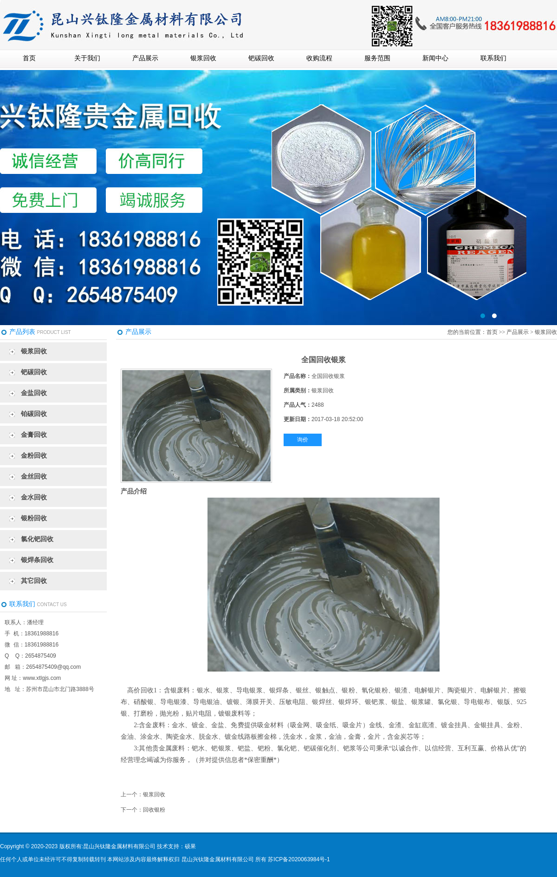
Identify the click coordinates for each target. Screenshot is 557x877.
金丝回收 (34, 476)
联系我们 (493, 58)
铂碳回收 (34, 413)
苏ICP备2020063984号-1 (299, 859)
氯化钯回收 (37, 539)
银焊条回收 (37, 560)
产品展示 (145, 58)
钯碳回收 (261, 58)
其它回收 (34, 580)
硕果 (190, 846)
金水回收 (34, 497)
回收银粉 (154, 810)
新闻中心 (435, 58)
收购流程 (319, 58)
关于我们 (87, 58)
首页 (29, 58)
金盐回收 (34, 393)
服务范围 (377, 58)
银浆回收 (203, 58)
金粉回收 (34, 455)
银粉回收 (34, 518)
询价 (302, 439)
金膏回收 (34, 434)
